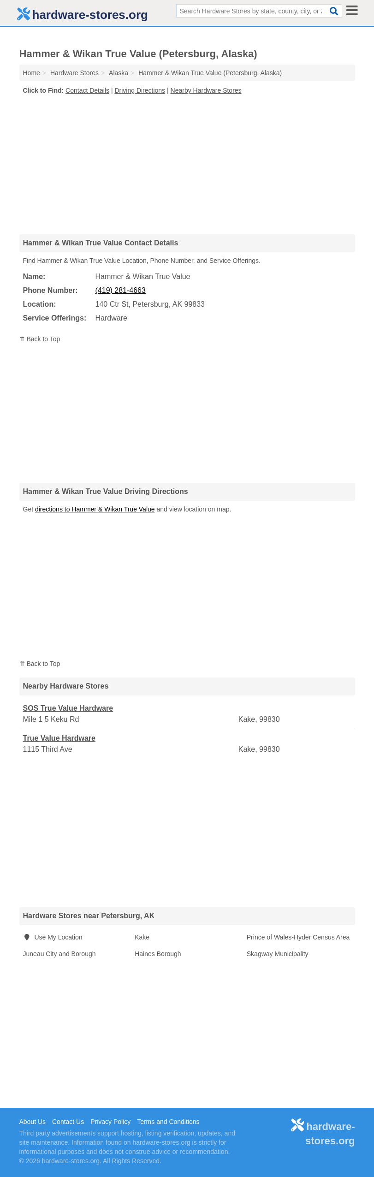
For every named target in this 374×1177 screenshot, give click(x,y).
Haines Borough (158, 953)
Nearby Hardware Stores (206, 90)
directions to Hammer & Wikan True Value (95, 509)
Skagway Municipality (278, 953)
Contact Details (87, 90)
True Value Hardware (59, 738)
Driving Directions (139, 90)
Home (31, 73)
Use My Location (53, 937)
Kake (142, 937)
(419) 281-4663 (120, 290)
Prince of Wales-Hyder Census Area (298, 937)
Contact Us (68, 1121)
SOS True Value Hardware (68, 708)
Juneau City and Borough (59, 953)
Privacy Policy (110, 1121)
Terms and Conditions (168, 1121)
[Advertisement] (187, 164)
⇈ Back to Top (39, 339)
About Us (32, 1121)
